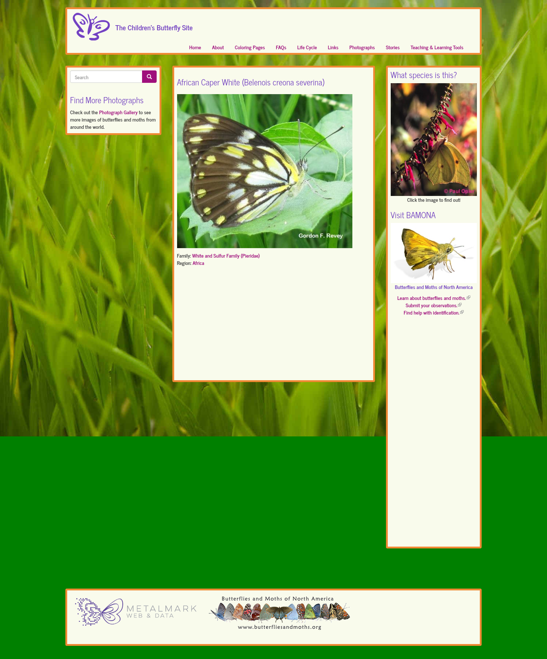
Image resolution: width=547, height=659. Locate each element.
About (218, 47)
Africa (198, 262)
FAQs (281, 47)
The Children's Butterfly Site (154, 25)
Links (333, 47)
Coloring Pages (250, 47)
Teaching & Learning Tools (437, 47)
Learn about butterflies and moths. (433, 297)
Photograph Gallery (118, 112)
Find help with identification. (434, 312)
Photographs (362, 47)
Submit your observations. (434, 305)
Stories (393, 47)
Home (195, 47)
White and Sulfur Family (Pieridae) (226, 255)
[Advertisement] (273, 325)
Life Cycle (307, 47)
